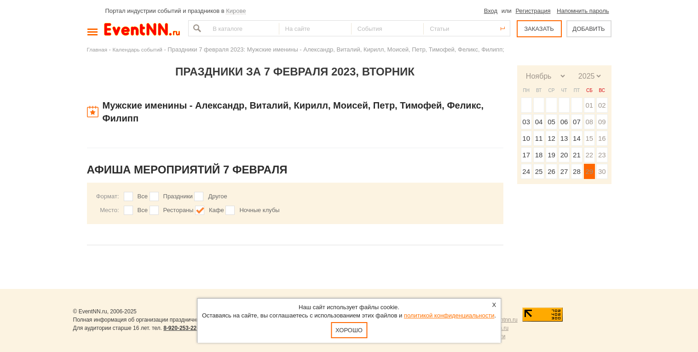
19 (551, 155)
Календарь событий (137, 49)
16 (602, 138)
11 (539, 138)
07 (577, 122)
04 (539, 122)
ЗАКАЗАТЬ (539, 28)
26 (551, 171)
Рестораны (178, 210)
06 (564, 122)
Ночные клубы (259, 210)
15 (589, 138)
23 (602, 155)
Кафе (216, 210)
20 (564, 155)
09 (602, 122)
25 (539, 171)
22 (589, 155)
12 (551, 138)
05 (551, 122)
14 (577, 138)
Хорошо (349, 330)
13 (564, 138)
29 (589, 171)
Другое (217, 196)
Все (143, 196)
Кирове (236, 10)
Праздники (178, 196)
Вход (490, 10)
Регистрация (532, 10)
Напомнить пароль (583, 10)
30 (602, 171)
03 (526, 122)
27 (564, 171)
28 (577, 171)
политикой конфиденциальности (449, 315)
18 (539, 155)
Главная (97, 49)
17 (526, 155)
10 (526, 138)
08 (589, 122)
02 (602, 105)
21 (577, 155)
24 (526, 171)
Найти (196, 28)
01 (589, 105)
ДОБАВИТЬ (588, 28)
